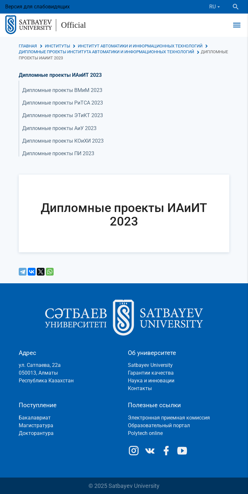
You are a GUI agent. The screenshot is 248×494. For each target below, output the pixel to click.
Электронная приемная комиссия (169, 418)
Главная (28, 46)
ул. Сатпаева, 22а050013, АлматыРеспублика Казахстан (46, 373)
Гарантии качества (151, 373)
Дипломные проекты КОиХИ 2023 (63, 141)
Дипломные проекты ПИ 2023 (58, 153)
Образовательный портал (159, 425)
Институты (57, 46)
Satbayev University (150, 365)
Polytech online (145, 433)
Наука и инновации (151, 381)
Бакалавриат (35, 418)
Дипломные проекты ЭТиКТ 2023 (62, 115)
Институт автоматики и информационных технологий (140, 46)
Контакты (140, 388)
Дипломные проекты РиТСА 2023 (62, 103)
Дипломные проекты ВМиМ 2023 (62, 90)
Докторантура (36, 433)
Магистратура (36, 425)
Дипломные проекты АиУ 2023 (59, 128)
